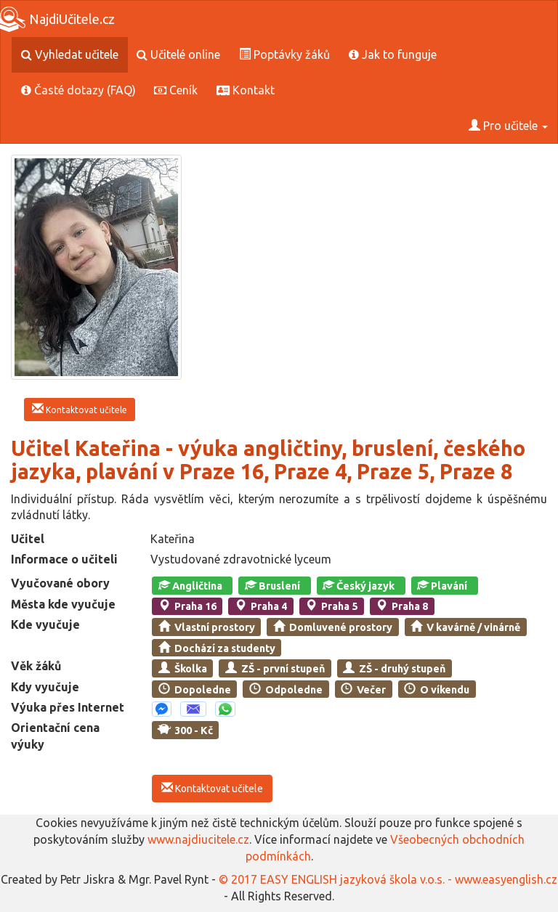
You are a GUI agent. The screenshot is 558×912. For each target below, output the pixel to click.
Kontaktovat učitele (79, 409)
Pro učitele (508, 125)
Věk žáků (36, 665)
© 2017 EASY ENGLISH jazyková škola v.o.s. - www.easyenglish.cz (388, 879)
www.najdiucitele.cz (198, 839)
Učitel (27, 538)
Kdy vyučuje (45, 686)
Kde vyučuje (45, 624)
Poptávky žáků (284, 54)
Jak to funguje (393, 54)
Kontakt (246, 90)
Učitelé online (178, 54)
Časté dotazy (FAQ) (78, 90)
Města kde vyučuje (63, 604)
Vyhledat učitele (69, 54)
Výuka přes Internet (67, 707)
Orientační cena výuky (55, 736)
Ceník (176, 90)
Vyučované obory (60, 583)
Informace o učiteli (64, 559)
